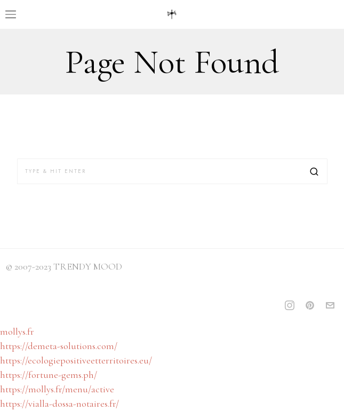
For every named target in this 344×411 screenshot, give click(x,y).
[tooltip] (289, 305)
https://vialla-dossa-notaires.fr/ (59, 403)
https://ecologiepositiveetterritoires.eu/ (76, 360)
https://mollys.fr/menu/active (57, 389)
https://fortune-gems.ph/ (48, 375)
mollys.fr (17, 331)
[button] (314, 171)
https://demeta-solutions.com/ (58, 346)
